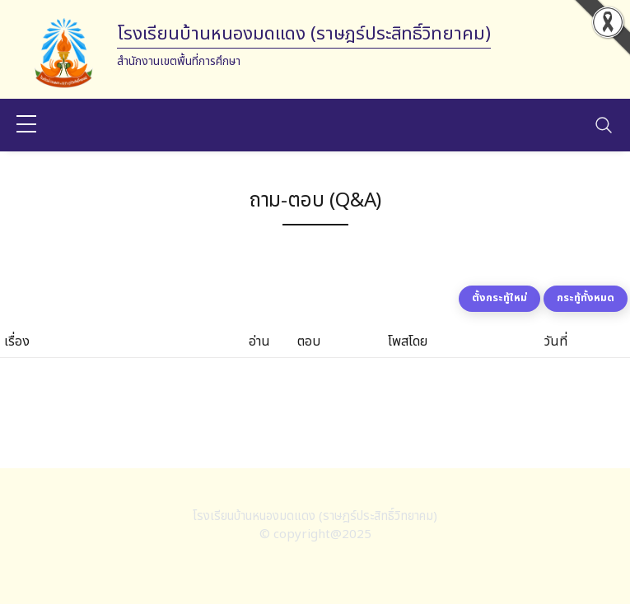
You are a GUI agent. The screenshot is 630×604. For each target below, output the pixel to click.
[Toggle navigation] (604, 125)
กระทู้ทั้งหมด (585, 298)
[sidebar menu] (26, 125)
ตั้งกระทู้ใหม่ (499, 298)
